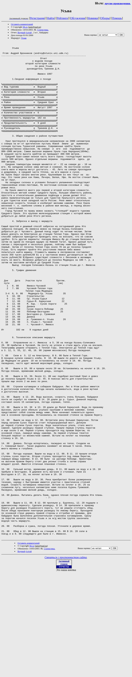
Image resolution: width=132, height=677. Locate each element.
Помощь (117, 18)
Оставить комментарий (22, 24)
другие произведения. (117, 3)
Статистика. (43, 29)
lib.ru (25, 27)
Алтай (29, 32)
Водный (21, 32)
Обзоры (105, 18)
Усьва (23, 38)
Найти (50, 18)
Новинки (93, 18)
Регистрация (37, 18)
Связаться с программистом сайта (66, 656)
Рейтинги (62, 18)
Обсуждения (77, 18)
